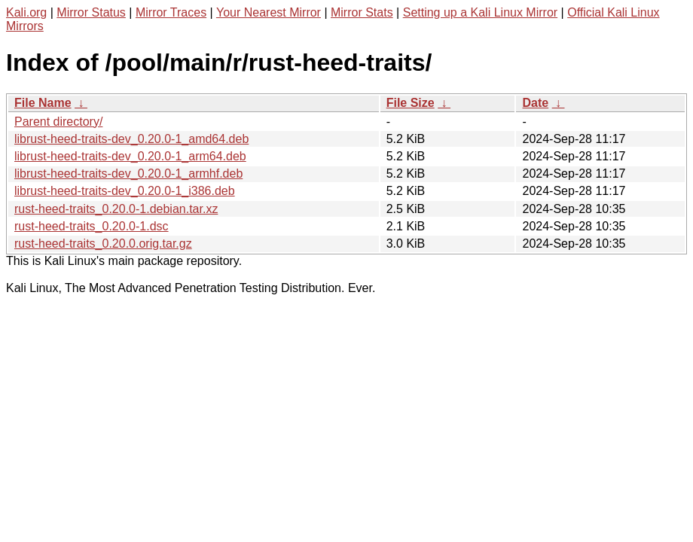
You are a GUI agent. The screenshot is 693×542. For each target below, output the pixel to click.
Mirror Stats (362, 12)
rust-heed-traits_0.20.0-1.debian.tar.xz (116, 208)
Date (535, 102)
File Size (410, 102)
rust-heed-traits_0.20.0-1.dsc (91, 226)
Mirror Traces (171, 12)
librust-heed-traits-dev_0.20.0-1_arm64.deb (130, 156)
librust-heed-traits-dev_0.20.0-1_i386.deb (124, 190)
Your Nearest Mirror (268, 12)
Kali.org (26, 12)
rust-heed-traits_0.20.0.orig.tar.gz (103, 243)
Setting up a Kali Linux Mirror (480, 12)
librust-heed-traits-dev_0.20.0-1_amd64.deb (131, 138)
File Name (43, 102)
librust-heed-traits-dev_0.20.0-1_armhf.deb (128, 173)
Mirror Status (91, 12)
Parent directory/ (58, 121)
